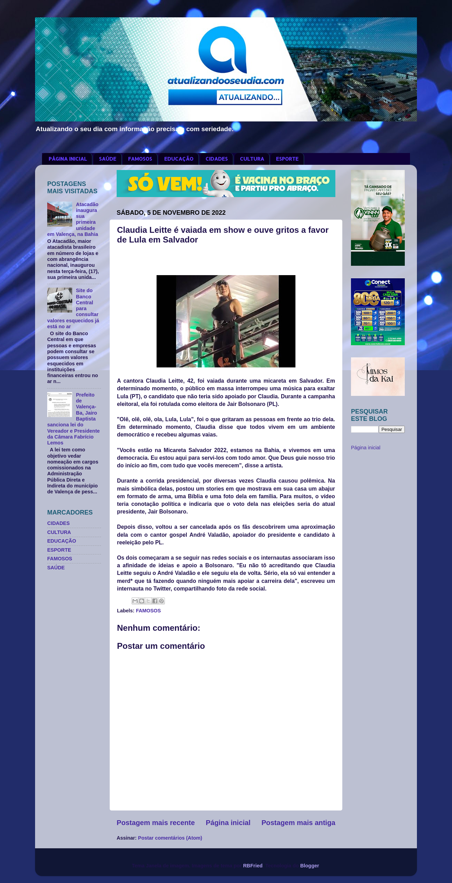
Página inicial (228, 822)
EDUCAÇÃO (178, 158)
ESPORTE (287, 158)
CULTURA (252, 158)
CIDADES (217, 158)
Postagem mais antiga (298, 822)
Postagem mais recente (156, 822)
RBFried (252, 865)
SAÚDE (107, 158)
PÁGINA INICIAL (68, 158)
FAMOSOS (140, 158)
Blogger (309, 865)
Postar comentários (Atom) (170, 838)
